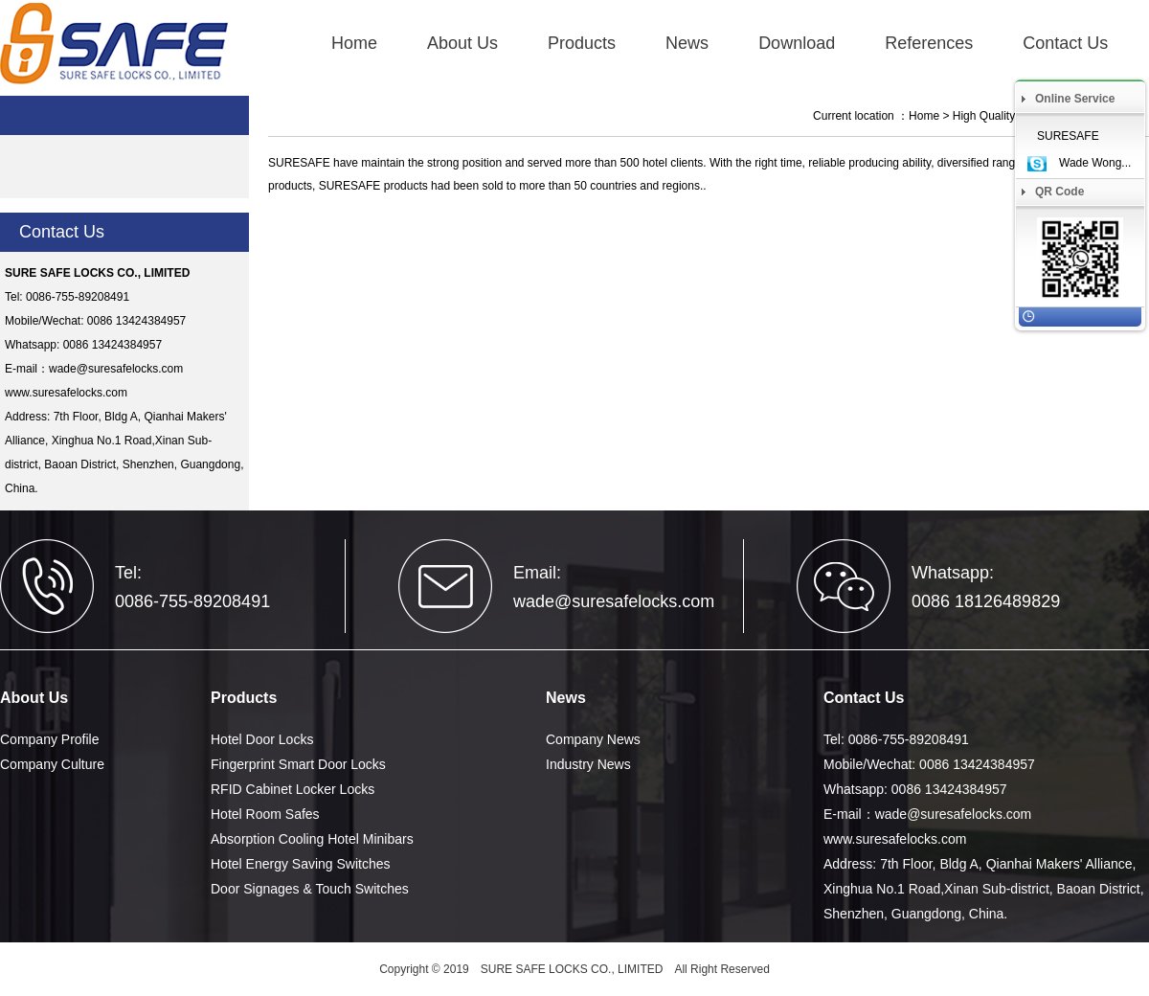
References (929, 43)
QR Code (1059, 191)
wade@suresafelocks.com (116, 368)
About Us (462, 43)
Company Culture (52, 764)
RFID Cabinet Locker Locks (292, 789)
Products (582, 43)
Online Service (1075, 98)
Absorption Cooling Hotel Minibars (312, 839)
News (687, 43)
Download (796, 43)
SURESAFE (1068, 136)
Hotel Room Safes (265, 814)
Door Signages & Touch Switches (310, 888)
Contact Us (1065, 43)
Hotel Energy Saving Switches (301, 864)
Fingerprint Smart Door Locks (298, 764)
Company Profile (50, 739)
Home (354, 43)
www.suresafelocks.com (66, 392)
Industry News (588, 764)
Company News (593, 739)
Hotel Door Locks (262, 739)
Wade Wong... (1095, 163)
